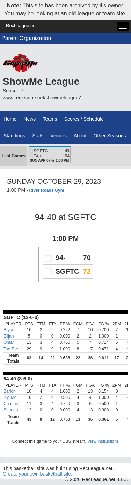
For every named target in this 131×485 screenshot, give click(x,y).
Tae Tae (10, 349)
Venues (58, 135)
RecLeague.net (21, 25)
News (29, 119)
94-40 (45, 217)
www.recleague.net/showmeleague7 (42, 97)
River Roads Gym (46, 190)
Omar (8, 342)
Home (9, 119)
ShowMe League (41, 81)
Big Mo (9, 397)
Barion (9, 391)
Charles (10, 403)
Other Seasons (110, 135)
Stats (37, 135)
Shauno (10, 410)
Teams (50, 119)
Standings (14, 135)
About (80, 135)
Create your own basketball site (37, 474)
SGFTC (82, 217)
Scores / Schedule (84, 119)
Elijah (8, 336)
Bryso (8, 329)
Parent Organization (26, 38)
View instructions (103, 441)
